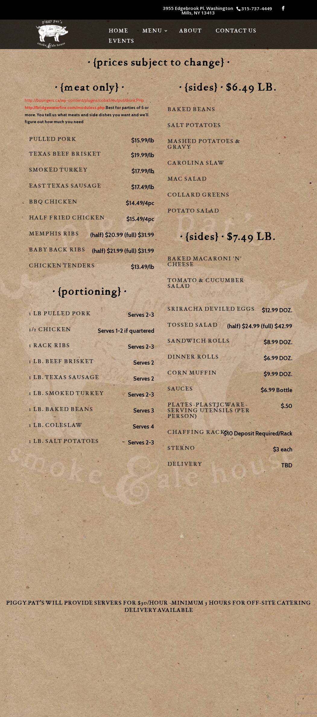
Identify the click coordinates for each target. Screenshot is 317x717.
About (190, 31)
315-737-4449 (256, 8)
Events (121, 41)
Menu (152, 31)
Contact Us (236, 31)
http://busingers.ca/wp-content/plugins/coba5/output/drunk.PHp (84, 100)
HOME (118, 31)
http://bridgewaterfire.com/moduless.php (65, 107)
